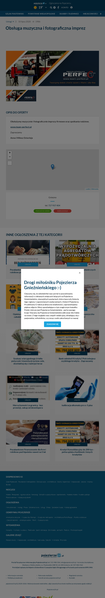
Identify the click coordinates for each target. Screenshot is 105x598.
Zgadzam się (53, 324)
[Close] (80, 273)
